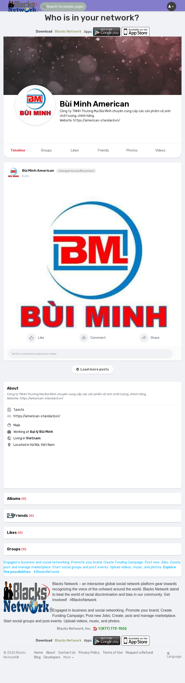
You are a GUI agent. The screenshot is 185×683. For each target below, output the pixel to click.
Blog (37, 657)
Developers (52, 657)
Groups (13, 549)
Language (174, 655)
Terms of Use (113, 653)
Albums (13, 499)
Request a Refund (139, 653)
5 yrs (25, 176)
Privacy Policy (89, 653)
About (50, 653)
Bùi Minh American (94, 103)
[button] (63, 6)
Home (38, 653)
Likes (12, 533)
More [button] (68, 657)
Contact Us (67, 653)
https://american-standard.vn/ (36, 416)
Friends (21, 516)
